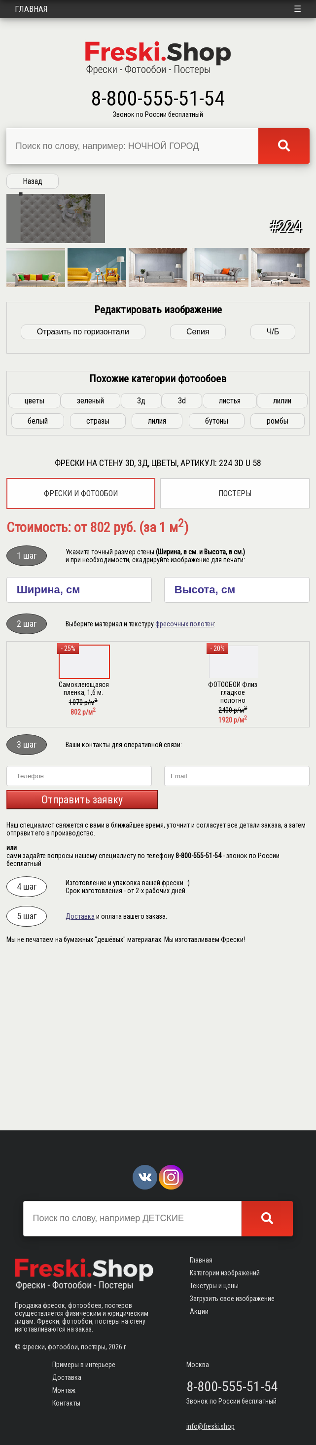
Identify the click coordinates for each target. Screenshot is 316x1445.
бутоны (216, 586)
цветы (34, 566)
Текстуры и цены (214, 1286)
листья (230, 566)
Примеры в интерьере (83, 1365)
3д (141, 566)
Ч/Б (273, 497)
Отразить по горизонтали (83, 497)
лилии (282, 566)
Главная (31, 9)
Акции (199, 1311)
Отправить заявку (82, 965)
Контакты (66, 1403)
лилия (157, 586)
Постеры (234, 658)
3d (182, 566)
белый (38, 586)
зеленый (90, 566)
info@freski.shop (210, 1426)
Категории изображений (225, 1273)
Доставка (80, 1081)
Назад (32, 181)
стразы (97, 586)
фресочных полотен (184, 789)
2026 (115, 1347)
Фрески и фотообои (81, 658)
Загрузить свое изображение (232, 1298)
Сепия (198, 497)
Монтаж (63, 1390)
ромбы (277, 586)
